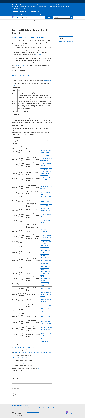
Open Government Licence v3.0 (33, 412)
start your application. (61, 14)
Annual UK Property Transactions (20, 357)
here (38, 368)
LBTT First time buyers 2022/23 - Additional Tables (45, 192)
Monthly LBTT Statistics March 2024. (20, 75)
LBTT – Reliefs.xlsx (45, 316)
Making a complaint (34, 407)
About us (13, 407)
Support (22, 407)
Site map (40, 407)
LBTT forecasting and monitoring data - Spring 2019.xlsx (45, 294)
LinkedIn (20, 405)
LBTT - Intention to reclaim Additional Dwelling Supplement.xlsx (46, 247)
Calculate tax (21, 20)
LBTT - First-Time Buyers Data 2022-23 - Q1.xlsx (45, 220)
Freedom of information (47, 407)
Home (13, 24)
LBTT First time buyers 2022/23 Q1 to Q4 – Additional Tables (45, 173)
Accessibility (27, 407)
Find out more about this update (19, 8)
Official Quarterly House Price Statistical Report (24, 347)
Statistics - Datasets (63, 43)
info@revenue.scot (16, 85)
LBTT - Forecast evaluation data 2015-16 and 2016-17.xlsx (46, 340)
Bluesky (15, 405)
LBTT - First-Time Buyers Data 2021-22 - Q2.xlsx (45, 231)
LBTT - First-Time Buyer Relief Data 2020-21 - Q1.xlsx (45, 241)
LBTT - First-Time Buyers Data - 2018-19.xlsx (45, 273)
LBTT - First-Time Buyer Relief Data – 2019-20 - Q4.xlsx (45, 252)
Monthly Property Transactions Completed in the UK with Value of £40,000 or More (32, 352)
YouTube (26, 405)
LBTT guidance (38, 54)
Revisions (33, 24)
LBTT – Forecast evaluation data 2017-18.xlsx (45, 310)
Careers (18, 407)
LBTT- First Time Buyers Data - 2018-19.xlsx (45, 283)
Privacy (54, 407)
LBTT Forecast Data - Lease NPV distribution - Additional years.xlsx (46, 262)
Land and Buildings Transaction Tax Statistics (23, 24)
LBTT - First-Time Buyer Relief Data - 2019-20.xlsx (45, 268)
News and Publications (33, 20)
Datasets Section (47, 80)
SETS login (49, 17)
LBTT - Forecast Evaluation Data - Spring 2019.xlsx (45, 278)
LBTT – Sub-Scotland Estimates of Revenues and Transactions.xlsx (45, 299)
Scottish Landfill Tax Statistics (66, 41)
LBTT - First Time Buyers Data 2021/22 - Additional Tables (45, 210)
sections (40, 63)
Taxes (14, 20)
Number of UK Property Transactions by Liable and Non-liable (27, 363)
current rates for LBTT (19, 65)
